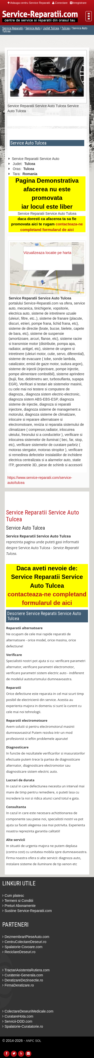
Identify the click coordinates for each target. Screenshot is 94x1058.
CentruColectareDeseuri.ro (24, 942)
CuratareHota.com (17, 1016)
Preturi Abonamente (19, 906)
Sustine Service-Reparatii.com (27, 911)
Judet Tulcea (51, 28)
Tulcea (65, 28)
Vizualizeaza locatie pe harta (47, 252)
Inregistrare (78, 2)
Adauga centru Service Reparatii (29, 2)
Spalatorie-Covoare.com (22, 947)
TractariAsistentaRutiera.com (26, 970)
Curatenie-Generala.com (22, 975)
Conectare (60, 2)
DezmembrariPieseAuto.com (25, 937)
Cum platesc (13, 896)
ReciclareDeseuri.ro (18, 952)
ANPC (30, 1041)
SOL (38, 1041)
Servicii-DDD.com (17, 1021)
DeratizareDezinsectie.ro (22, 980)
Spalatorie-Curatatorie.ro (22, 1026)
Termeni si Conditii (17, 901)
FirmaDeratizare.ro (18, 985)
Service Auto (32, 28)
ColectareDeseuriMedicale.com (27, 1011)
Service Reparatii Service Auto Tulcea (42, 516)
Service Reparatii (12, 28)
